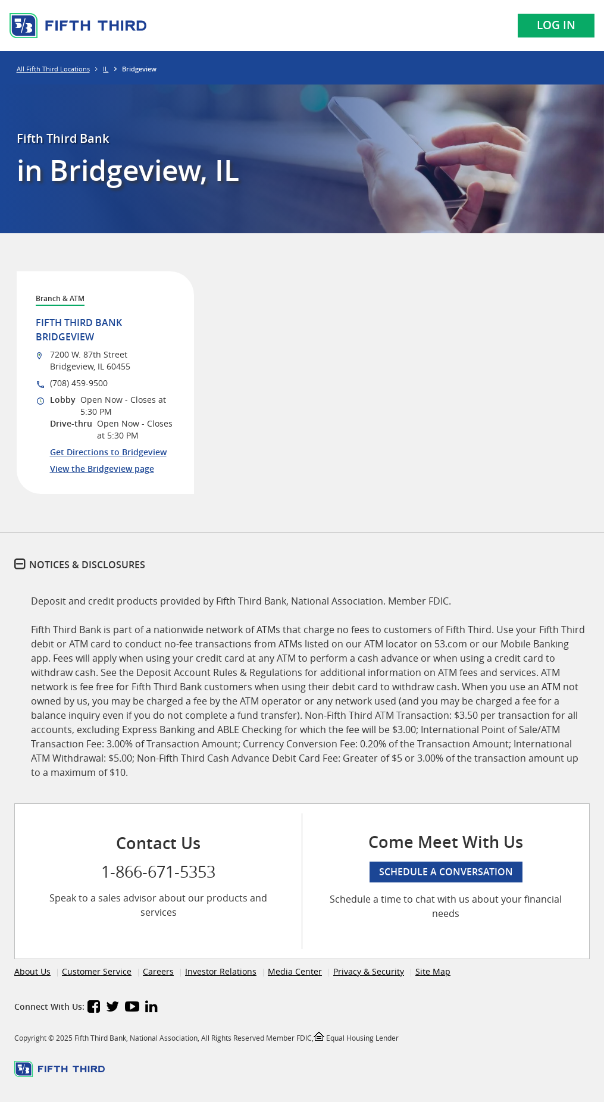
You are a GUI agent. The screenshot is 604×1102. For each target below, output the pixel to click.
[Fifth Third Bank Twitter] (112, 1008)
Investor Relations (220, 971)
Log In (556, 25)
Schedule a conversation (446, 871)
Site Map (432, 971)
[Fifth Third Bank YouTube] (132, 1008)
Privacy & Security (368, 971)
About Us (32, 971)
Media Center (295, 971)
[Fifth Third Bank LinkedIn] (151, 1008)
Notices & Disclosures (87, 564)
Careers (158, 971)
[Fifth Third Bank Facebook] (94, 1008)
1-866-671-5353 (158, 871)
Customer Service (97, 971)
